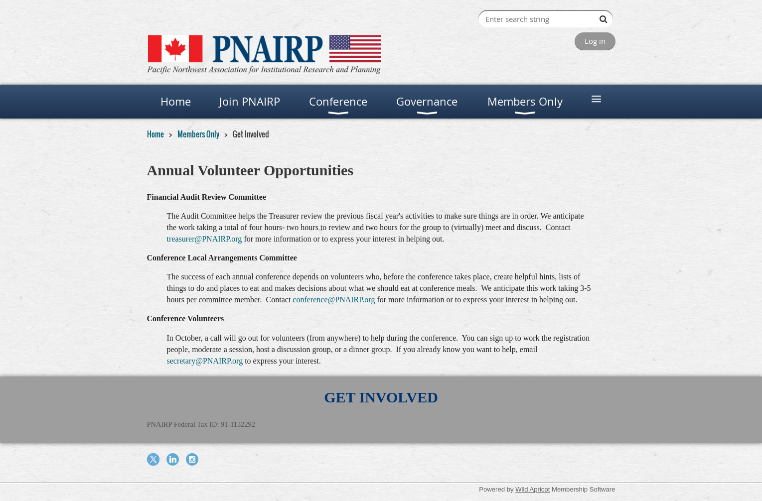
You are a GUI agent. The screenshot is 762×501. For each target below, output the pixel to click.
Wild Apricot (532, 489)
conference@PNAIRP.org (334, 299)
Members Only (198, 133)
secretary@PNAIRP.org (205, 361)
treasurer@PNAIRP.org (204, 239)
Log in (595, 41)
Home (155, 133)
